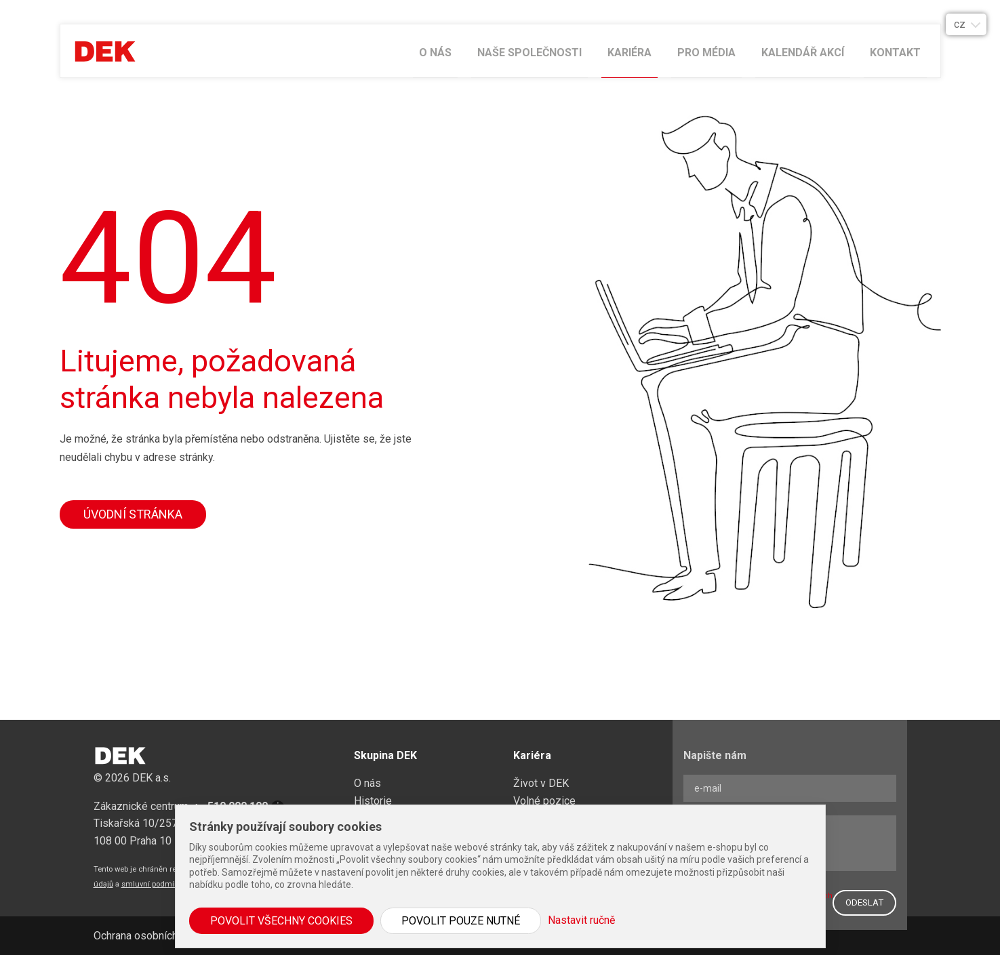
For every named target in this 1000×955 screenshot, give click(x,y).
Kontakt (895, 52)
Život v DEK (541, 783)
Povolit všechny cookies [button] (281, 920)
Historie (373, 800)
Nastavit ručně (581, 920)
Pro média (706, 52)
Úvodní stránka (132, 514)
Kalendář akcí (802, 52)
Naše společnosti (529, 52)
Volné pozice (544, 800)
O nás (435, 52)
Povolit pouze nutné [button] (460, 920)
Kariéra (629, 52)
